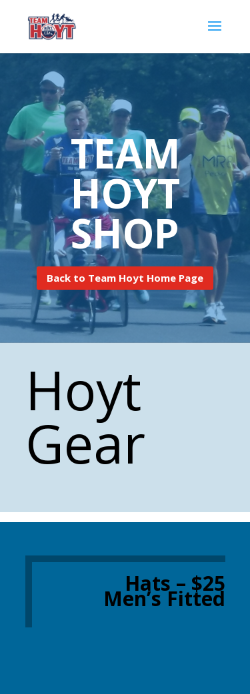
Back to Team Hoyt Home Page (125, 277)
